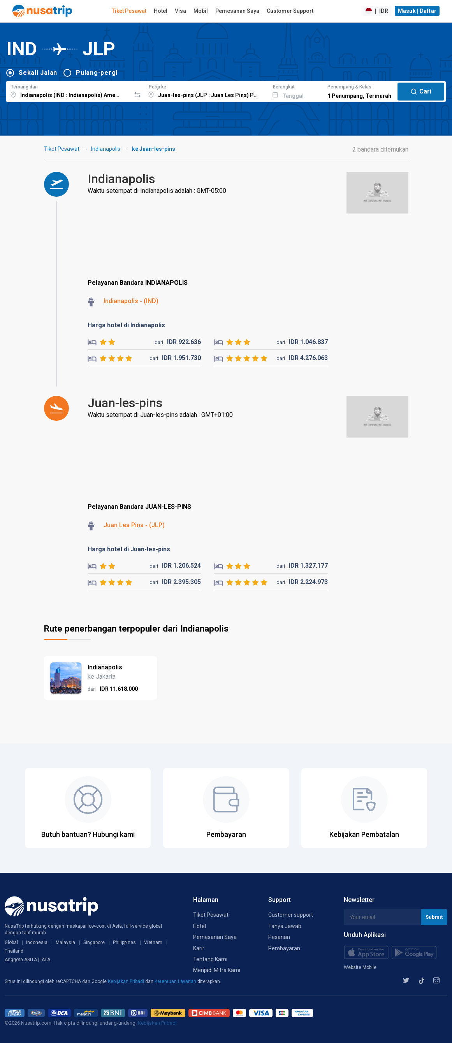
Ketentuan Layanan (176, 981)
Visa (180, 11)
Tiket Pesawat (129, 11)
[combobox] (68, 90)
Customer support (290, 915)
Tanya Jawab (284, 926)
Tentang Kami (210, 959)
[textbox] (68, 90)
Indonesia (36, 942)
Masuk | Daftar (417, 11)
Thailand (14, 951)
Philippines (124, 942)
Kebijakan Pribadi (126, 981)
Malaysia (65, 942)
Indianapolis (105, 149)
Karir (198, 948)
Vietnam (153, 942)
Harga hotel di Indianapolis (126, 325)
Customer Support (290, 11)
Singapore (94, 942)
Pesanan (279, 937)
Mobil (200, 11)
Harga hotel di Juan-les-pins (129, 549)
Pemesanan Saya (237, 11)
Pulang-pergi (97, 72)
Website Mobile (360, 967)
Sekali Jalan (38, 72)
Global (11, 942)
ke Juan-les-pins (153, 149)
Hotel (160, 11)
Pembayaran (284, 948)
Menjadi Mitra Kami (216, 970)
